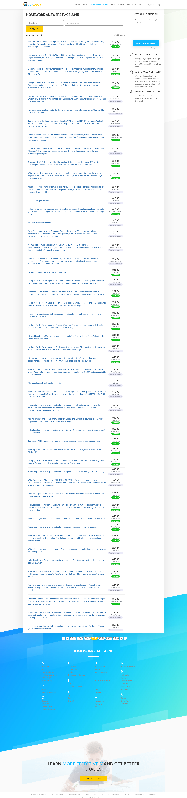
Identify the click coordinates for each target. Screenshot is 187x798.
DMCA (126, 789)
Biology (45, 683)
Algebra (45, 663)
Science (124, 692)
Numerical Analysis (128, 660)
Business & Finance (49, 686)
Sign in (151, 4)
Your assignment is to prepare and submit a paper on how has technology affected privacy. (66, 466)
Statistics (124, 698)
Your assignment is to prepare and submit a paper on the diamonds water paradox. (63, 521)
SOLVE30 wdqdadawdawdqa (40, 217)
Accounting (46, 660)
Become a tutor (75, 789)
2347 (109, 632)
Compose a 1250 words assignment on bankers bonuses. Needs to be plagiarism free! (64, 435)
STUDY (36, 4)
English (71, 666)
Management (99, 695)
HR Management (101, 666)
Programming (126, 680)
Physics (124, 672)
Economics (72, 660)
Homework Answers (99, 4)
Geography (72, 689)
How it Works (80, 4)
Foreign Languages (75, 680)
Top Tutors (131, 4)
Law (96, 683)
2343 (80, 632)
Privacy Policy (113, 789)
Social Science (127, 695)
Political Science (127, 675)
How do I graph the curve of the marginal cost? (47, 266)
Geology (71, 692)
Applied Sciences (48, 666)
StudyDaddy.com (99, 792)
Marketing (98, 698)
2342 (73, 632)
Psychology (125, 683)
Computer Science (49, 703)
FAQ (141, 4)
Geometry (72, 695)
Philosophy (125, 669)
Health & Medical (101, 660)
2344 (87, 632)
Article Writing (47, 675)
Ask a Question (117, 4)
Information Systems (102, 675)
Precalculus (125, 678)
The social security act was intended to (44, 377)
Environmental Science (77, 669)
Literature (98, 686)
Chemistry (46, 698)
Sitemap (152, 789)
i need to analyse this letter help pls (42, 195)
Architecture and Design (51, 669)
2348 (116, 632)
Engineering (72, 663)
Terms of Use (139, 789)
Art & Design (47, 672)
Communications (48, 701)
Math (96, 701)
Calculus (45, 695)
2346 (101, 632)
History (97, 663)
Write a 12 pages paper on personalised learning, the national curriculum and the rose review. (67, 512)
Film (70, 678)
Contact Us (98, 789)
